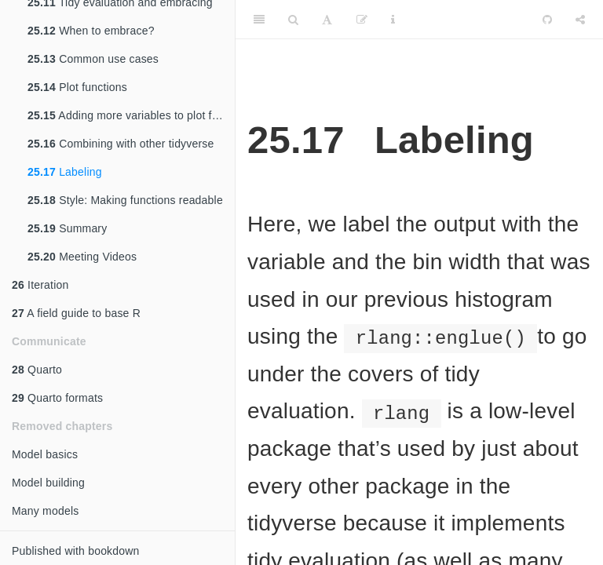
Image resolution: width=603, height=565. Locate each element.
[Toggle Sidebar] (259, 19)
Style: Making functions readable (125, 200)
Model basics (45, 454)
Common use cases (93, 59)
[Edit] (362, 19)
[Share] (580, 19)
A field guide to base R (76, 313)
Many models (45, 511)
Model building (48, 482)
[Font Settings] (327, 19)
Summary (67, 228)
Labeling (64, 172)
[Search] (293, 19)
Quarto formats (57, 398)
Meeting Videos (82, 256)
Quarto (37, 369)
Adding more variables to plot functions (131, 115)
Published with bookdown (76, 551)
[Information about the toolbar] (393, 19)
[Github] (547, 19)
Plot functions (77, 87)
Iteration (40, 285)
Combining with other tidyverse (120, 143)
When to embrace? (91, 30)
